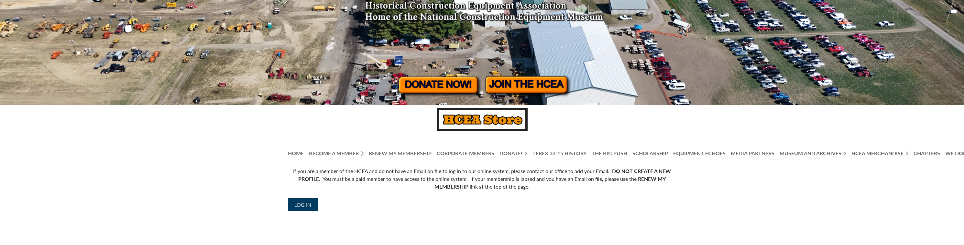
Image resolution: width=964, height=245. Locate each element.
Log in (302, 205)
